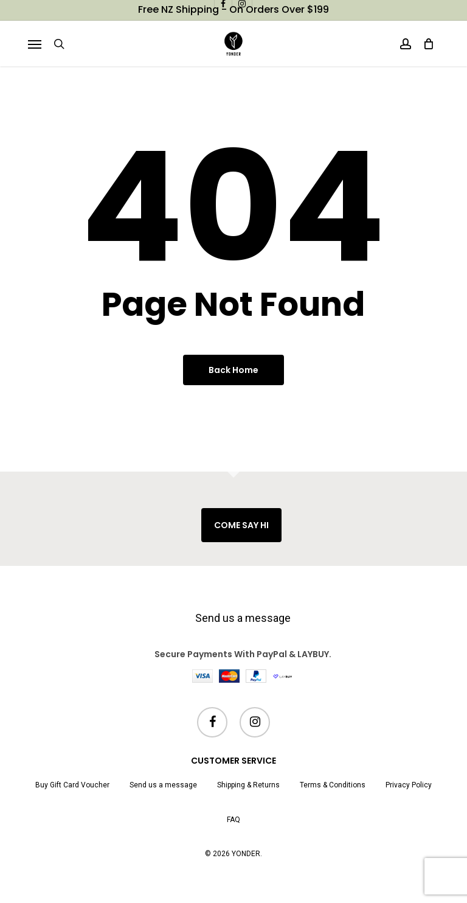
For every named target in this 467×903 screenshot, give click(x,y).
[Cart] (425, 44)
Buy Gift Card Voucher (72, 785)
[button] (34, 44)
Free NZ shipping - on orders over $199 (233, 9)
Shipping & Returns (248, 785)
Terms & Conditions (332, 785)
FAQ (233, 819)
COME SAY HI (241, 525)
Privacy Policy (409, 785)
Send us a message (243, 618)
